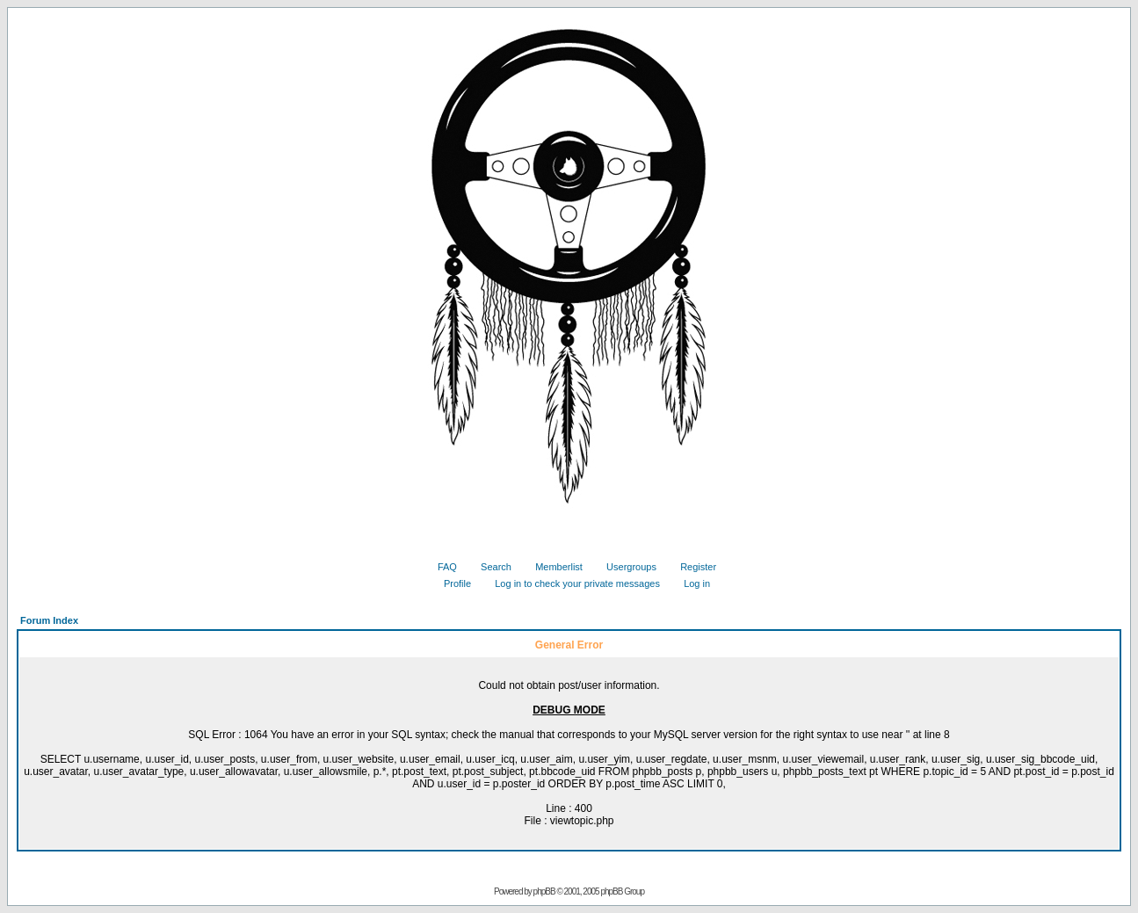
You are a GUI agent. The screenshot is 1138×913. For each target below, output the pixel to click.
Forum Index (49, 620)
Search (489, 567)
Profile (451, 583)
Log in (690, 583)
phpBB (544, 891)
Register (691, 567)
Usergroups (624, 567)
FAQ (440, 567)
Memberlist (552, 567)
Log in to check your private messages (571, 583)
